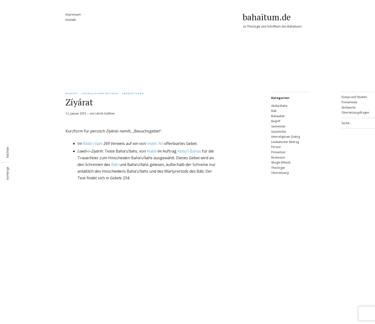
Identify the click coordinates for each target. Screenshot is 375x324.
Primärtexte (349, 102)
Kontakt (71, 20)
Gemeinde (278, 126)
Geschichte (278, 132)
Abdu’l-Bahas (189, 151)
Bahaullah (278, 116)
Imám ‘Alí (155, 143)
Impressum (73, 14)
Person (276, 147)
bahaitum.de (267, 17)
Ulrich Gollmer (105, 113)
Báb (114, 164)
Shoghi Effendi (280, 162)
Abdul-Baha (279, 106)
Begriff (72, 93)
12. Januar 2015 (76, 113)
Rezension (278, 157)
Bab (274, 111)
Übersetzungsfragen (355, 112)
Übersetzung (133, 93)
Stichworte (349, 107)
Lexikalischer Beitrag (100, 93)
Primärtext (278, 152)
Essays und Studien (354, 97)
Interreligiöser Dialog (285, 137)
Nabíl (151, 151)
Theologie (278, 168)
